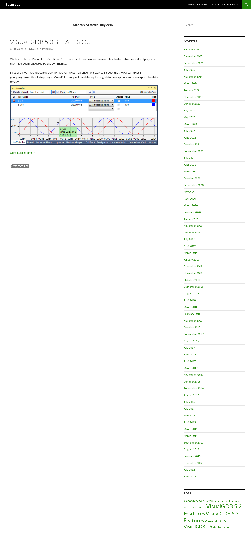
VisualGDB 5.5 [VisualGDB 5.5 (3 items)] (215, 521)
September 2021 (194, 151)
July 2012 (189, 469)
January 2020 (191, 218)
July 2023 (189, 110)
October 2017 (192, 327)
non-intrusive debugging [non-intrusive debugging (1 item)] (227, 501)
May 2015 (189, 415)
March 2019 (191, 252)
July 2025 (189, 69)
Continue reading (23, 152)
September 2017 (194, 334)
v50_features (20, 166)
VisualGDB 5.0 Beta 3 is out (52, 42)
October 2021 (192, 144)
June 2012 (190, 476)
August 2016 (191, 395)
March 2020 (191, 205)
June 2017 (190, 354)
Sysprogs (13, 4)
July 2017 (189, 347)
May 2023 (189, 117)
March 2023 (191, 124)
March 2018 (191, 307)
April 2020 (190, 198)
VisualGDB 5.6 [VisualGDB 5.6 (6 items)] (198, 526)
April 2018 (190, 300)
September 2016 (194, 388)
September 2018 (194, 286)
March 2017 (191, 368)
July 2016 (189, 401)
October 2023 (192, 103)
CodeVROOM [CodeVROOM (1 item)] (209, 501)
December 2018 (193, 266)
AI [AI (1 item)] (185, 501)
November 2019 (193, 225)
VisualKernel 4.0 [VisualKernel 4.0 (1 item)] (221, 527)
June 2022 (190, 137)
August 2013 (191, 449)
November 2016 (193, 374)
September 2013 (194, 442)
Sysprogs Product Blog (226, 4)
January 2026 (191, 49)
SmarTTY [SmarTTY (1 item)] (188, 507)
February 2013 (192, 456)
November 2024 (193, 76)
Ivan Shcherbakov (42, 49)
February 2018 (192, 313)
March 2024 (191, 83)
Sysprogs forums (197, 4)
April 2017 (190, 361)
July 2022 (189, 130)
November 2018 (193, 273)
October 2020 (192, 178)
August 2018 (191, 293)
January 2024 (191, 90)
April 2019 (190, 246)
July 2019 (189, 239)
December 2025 (193, 56)
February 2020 (192, 212)
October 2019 (192, 232)
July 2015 (189, 408)
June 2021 (190, 164)
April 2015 (190, 422)
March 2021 (191, 171)
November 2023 (193, 96)
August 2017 (191, 340)
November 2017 (193, 320)
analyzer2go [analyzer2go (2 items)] (194, 500)
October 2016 (192, 381)
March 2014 (191, 435)
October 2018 (192, 279)
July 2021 (189, 157)
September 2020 (194, 185)
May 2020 (189, 191)
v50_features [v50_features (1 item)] (199, 507)
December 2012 (193, 462)
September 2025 (194, 63)
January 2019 (191, 259)
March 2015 (191, 429)
